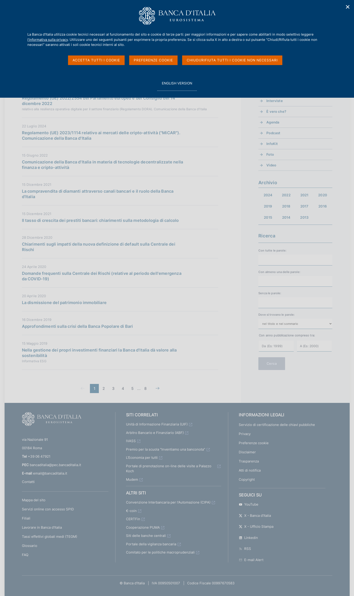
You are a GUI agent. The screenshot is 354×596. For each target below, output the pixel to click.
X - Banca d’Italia (255, 515)
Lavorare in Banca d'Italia (42, 527)
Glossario (29, 545)
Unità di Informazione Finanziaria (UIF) (157, 424)
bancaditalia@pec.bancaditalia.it (55, 465)
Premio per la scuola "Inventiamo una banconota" (165, 449)
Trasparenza (249, 461)
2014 (286, 217)
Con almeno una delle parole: (279, 272)
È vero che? (276, 111)
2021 (304, 195)
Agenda (272, 122)
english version (177, 86)
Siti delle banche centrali (146, 535)
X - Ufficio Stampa (256, 526)
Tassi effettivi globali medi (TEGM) (49, 536)
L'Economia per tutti (142, 457)
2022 (286, 195)
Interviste (274, 101)
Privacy (245, 434)
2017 (304, 206)
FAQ (25, 555)
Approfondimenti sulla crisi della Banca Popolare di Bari (77, 326)
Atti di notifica (250, 470)
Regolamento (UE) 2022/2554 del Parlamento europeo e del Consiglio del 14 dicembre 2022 (98, 101)
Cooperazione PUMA (143, 527)
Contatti (28, 482)
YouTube (248, 504)
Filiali (26, 518)
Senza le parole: (269, 293)
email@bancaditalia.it (50, 473)
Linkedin (248, 538)
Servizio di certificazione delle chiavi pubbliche (277, 425)
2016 (322, 206)
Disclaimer (247, 452)
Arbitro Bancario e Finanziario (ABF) (155, 433)
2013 (304, 217)
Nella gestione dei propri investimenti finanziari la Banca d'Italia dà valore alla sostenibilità (99, 353)
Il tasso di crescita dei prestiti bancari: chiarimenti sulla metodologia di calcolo (100, 220)
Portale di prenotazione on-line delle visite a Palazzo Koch (168, 468)
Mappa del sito (33, 500)
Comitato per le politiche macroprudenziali (160, 552)
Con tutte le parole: (272, 250)
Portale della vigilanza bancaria (151, 544)
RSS (245, 548)
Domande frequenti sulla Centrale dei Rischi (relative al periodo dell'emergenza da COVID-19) (101, 276)
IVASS (131, 441)
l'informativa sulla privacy (47, 39)
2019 (268, 206)
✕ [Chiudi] (348, 7)
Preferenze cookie (254, 443)
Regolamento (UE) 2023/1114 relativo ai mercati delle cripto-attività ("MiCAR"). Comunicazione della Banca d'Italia (101, 135)
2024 (268, 195)
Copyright (247, 479)
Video (271, 165)
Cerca (272, 363)
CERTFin (133, 519)
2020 (322, 195)
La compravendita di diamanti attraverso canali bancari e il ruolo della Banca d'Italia (98, 194)
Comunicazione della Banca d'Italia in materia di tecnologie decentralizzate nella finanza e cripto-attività (102, 165)
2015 (268, 217)
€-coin (131, 511)
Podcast (273, 133)
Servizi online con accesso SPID (48, 509)
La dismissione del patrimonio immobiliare (64, 302)
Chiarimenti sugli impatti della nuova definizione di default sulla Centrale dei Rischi (98, 247)
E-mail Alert (251, 560)
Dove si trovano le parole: (276, 314)
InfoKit (272, 144)
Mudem (132, 479)
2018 (286, 206)
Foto (270, 154)
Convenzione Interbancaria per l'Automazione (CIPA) (168, 502)
